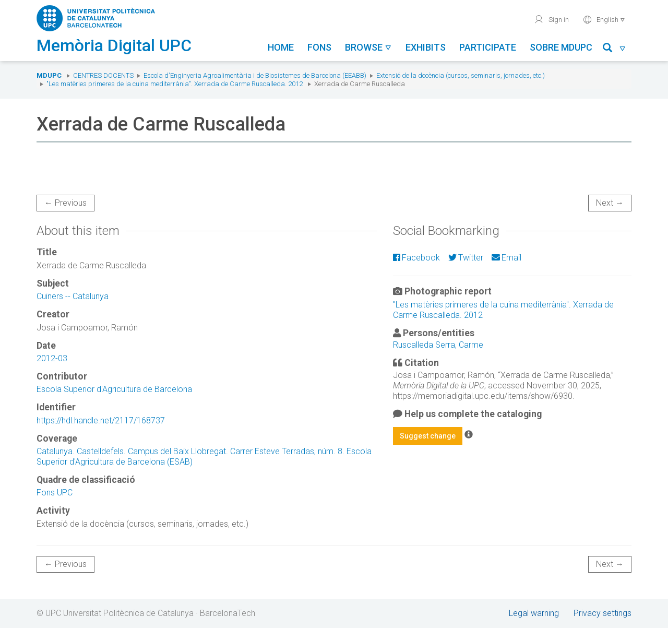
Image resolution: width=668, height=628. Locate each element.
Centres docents (103, 75)
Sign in (551, 19)
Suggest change (428, 436)
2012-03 (52, 358)
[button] (614, 49)
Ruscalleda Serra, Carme (438, 345)
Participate (487, 47)
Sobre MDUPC (561, 47)
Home (281, 47)
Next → (610, 203)
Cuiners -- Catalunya (73, 296)
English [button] (604, 19)
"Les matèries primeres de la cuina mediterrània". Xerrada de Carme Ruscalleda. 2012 (174, 84)
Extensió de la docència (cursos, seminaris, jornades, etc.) (460, 75)
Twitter (465, 258)
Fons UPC (55, 492)
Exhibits (425, 47)
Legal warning (534, 613)
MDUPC (49, 75)
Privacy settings (602, 613)
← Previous (65, 203)
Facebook (416, 258)
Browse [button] (368, 47)
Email (506, 258)
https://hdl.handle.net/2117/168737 (101, 420)
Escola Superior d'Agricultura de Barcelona (114, 389)
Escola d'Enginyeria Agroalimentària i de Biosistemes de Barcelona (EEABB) (255, 75)
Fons (319, 47)
